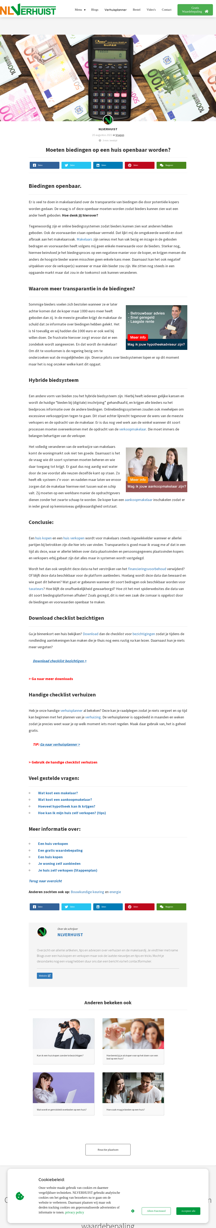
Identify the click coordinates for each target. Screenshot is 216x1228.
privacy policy (74, 1212)
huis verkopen (73, 538)
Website (44, 975)
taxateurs (36, 588)
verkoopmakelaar (132, 429)
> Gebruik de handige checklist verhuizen (63, 762)
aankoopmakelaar (138, 499)
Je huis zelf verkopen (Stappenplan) (67, 870)
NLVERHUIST (108, 129)
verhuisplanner (71, 710)
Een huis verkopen (53, 843)
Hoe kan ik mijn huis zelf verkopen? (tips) (72, 812)
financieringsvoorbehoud (147, 568)
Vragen (120, 135)
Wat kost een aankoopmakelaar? (65, 799)
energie (115, 891)
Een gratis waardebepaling (60, 850)
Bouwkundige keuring (87, 891)
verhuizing (93, 717)
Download (90, 633)
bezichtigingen (144, 633)
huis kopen (43, 538)
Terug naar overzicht (45, 881)
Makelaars (84, 239)
